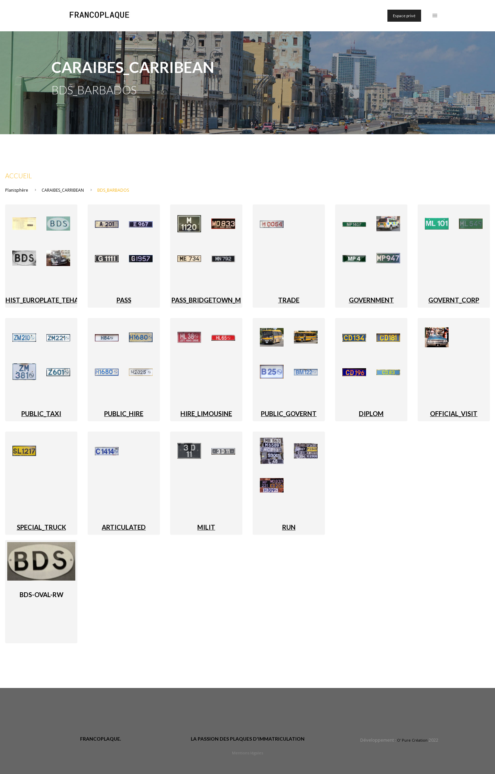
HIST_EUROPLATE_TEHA (42, 300)
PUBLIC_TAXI (41, 413)
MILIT (206, 527)
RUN (289, 527)
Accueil (18, 176)
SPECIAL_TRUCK (41, 527)
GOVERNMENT (371, 300)
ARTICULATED (124, 527)
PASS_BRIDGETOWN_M (206, 300)
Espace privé (404, 15)
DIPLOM (371, 413)
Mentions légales (247, 752)
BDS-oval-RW (41, 594)
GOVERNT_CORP (453, 300)
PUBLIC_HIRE (123, 413)
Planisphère (16, 190)
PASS (124, 300)
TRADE (288, 300)
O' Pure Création (412, 740)
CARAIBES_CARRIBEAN (63, 190)
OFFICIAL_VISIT (453, 413)
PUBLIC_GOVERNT (289, 413)
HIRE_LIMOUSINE (206, 413)
